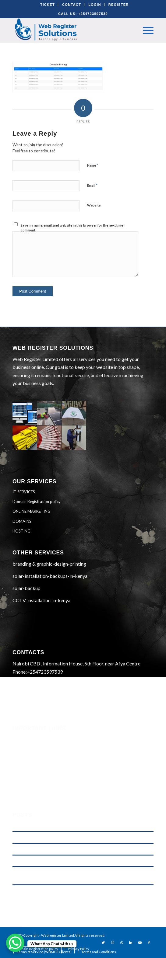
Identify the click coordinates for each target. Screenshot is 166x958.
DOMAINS (21, 521)
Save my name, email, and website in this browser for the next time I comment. (73, 227)
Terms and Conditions (34, 762)
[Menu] (145, 30)
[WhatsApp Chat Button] (15, 943)
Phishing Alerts (28, 746)
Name (92, 165)
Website (94, 205)
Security (20, 738)
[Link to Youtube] (139, 942)
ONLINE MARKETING (31, 511)
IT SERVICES (23, 491)
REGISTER (118, 4)
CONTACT (71, 4)
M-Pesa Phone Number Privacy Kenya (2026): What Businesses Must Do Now (77, 837)
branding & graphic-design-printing (49, 564)
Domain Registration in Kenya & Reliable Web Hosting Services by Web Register (79, 849)
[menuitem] (78, 949)
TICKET (47, 4)
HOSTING (21, 531)
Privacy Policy (27, 770)
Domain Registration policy (36, 501)
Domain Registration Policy (40, 779)
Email (92, 185)
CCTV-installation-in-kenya (41, 600)
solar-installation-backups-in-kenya (49, 576)
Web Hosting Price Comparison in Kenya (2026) (52, 861)
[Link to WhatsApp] (121, 942)
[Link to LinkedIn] (130, 942)
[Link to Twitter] (103, 942)
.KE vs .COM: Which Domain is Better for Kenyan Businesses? (65, 826)
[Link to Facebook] (149, 942)
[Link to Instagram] (112, 942)
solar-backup (26, 588)
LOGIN (94, 4)
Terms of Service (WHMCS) (39, 754)
